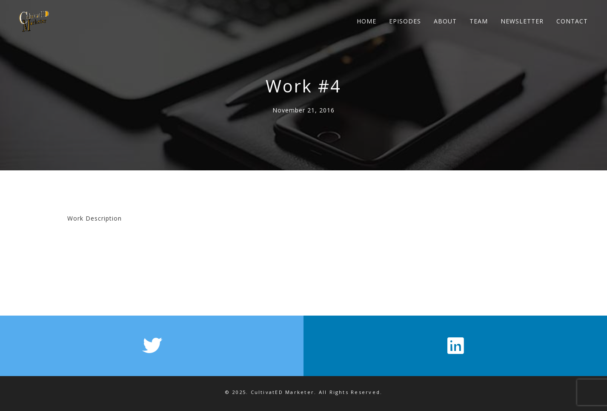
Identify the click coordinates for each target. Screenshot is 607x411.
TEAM (479, 21)
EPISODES (405, 21)
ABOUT (445, 21)
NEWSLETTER (522, 21)
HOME (366, 21)
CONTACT (572, 21)
